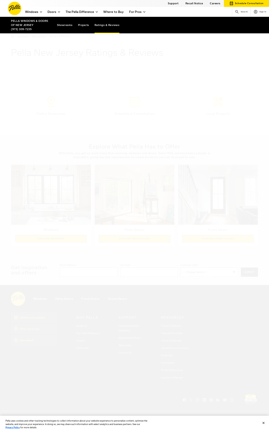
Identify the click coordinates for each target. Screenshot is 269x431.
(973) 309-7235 (21, 29)
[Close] (263, 426)
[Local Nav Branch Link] (30, 23)
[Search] (241, 12)
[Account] (260, 12)
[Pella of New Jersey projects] (83, 25)
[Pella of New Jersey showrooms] (65, 25)
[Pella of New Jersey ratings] (107, 25)
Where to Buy (113, 12)
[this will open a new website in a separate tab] (194, 3)
